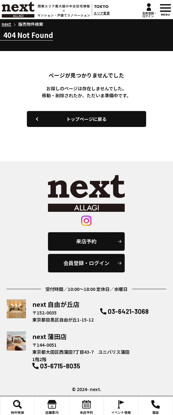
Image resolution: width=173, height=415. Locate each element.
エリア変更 (102, 13)
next (46, 9)
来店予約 (86, 241)
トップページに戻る (86, 119)
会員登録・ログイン (86, 263)
